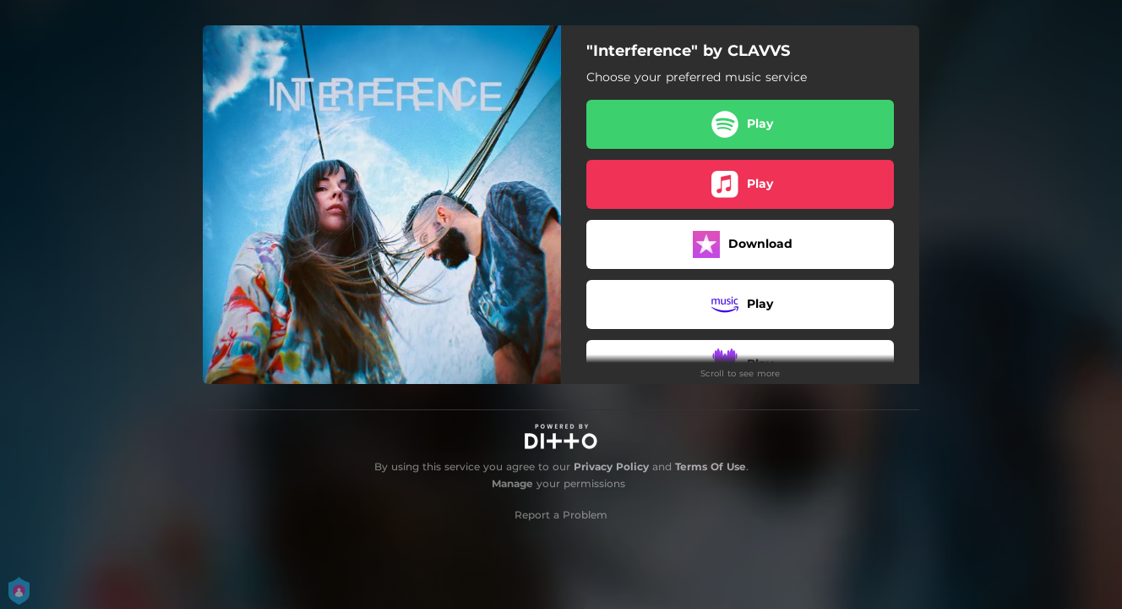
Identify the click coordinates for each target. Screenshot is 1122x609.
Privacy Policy (611, 466)
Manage (512, 483)
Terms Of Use (710, 466)
